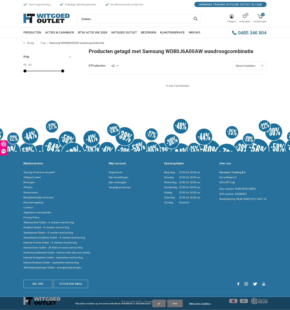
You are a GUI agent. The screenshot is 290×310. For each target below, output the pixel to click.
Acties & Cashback (59, 32)
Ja (159, 303)
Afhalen (28, 187)
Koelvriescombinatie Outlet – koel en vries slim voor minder (56, 252)
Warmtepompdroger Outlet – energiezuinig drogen (52, 267)
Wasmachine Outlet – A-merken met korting (48, 222)
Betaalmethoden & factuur (38, 197)
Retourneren (30, 192)
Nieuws (194, 32)
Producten (32, 32)
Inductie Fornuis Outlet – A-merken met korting (50, 242)
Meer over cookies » (200, 303)
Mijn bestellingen (118, 177)
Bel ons (38, 283)
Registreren (115, 172)
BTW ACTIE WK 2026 (92, 32)
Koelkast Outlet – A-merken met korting (46, 227)
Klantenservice (172, 32)
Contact (28, 207)
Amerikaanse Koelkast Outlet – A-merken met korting (54, 237)
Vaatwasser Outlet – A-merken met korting (48, 232)
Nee (175, 303)
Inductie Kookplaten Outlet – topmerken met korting (53, 257)
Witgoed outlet (124, 32)
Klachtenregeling (33, 202)
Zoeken (195, 18)
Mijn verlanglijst (118, 182)
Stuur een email (70, 283)
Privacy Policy (31, 217)
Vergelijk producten (120, 187)
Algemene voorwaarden (37, 212)
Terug (30, 42)
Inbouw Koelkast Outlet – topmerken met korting (51, 262)
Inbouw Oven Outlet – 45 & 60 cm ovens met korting (52, 247)
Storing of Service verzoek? (39, 172)
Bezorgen (148, 32)
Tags (43, 42)
